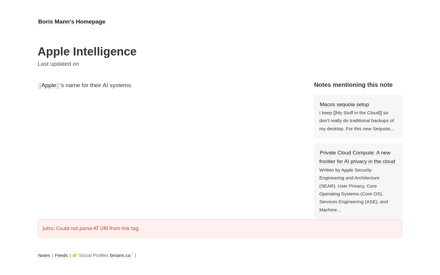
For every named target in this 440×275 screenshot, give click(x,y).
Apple (48, 85)
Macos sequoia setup (344, 104)
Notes (44, 255)
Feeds (61, 255)
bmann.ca (120, 255)
